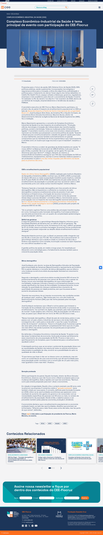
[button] (49, 468)
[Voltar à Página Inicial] (5, 7)
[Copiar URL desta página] (92, 103)
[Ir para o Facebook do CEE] (23, 526)
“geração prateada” (64, 388)
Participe (73, 1)
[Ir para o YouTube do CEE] (36, 526)
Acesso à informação (62, 1)
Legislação (81, 1)
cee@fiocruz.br (29, 522)
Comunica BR (50, 1)
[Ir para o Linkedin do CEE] (26, 526)
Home (8, 13)
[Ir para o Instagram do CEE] (32, 526)
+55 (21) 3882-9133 (28, 520)
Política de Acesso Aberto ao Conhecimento (81, 516)
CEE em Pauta (15, 13)
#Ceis (42, 423)
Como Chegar (25, 517)
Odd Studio (6, 532)
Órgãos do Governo (93, 1)
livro (49, 203)
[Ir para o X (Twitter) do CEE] (29, 526)
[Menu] (99, 7)
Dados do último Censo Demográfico (36, 174)
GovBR (7, 1)
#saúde (57, 423)
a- (92, 89)
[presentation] (42, 468)
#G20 (49, 423)
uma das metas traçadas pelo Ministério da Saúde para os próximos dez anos (50, 159)
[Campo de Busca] (50, 7)
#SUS (64, 423)
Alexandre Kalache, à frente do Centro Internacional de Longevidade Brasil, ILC (51, 112)
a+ (93, 95)
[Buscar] (66, 7)
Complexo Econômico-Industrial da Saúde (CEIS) (26, 17)
